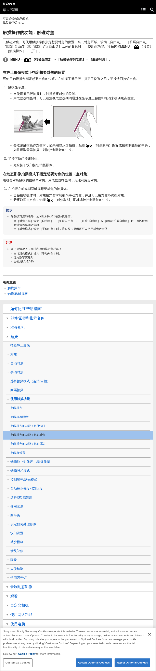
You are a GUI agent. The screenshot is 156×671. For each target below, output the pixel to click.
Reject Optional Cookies (132, 665)
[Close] (149, 637)
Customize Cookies (17, 665)
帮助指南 (10, 9)
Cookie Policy (27, 656)
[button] (152, 10)
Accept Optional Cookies (94, 665)
